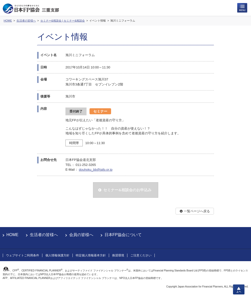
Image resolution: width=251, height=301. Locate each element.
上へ (239, 289)
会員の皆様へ (81, 235)
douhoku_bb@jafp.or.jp (95, 169)
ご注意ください (140, 255)
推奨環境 (118, 255)
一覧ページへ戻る (197, 211)
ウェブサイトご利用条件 (22, 255)
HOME (13, 235)
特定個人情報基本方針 (91, 255)
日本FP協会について (123, 235)
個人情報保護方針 (57, 255)
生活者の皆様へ (44, 235)
